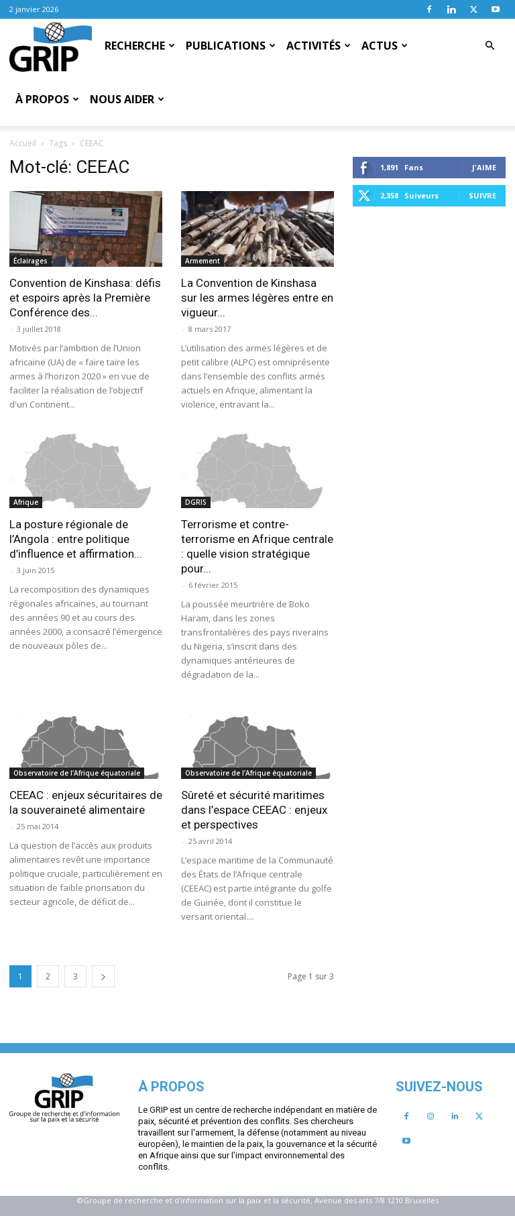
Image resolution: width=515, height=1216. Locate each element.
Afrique (25, 502)
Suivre (482, 195)
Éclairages (30, 260)
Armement (202, 260)
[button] (489, 45)
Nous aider (127, 99)
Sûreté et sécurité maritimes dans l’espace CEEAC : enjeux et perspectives (254, 809)
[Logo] (50, 46)
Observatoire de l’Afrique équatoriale (76, 773)
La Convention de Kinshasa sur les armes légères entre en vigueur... (257, 297)
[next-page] (103, 976)
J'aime (484, 167)
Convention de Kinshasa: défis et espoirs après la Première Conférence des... (85, 297)
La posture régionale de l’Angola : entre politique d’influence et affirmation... (75, 539)
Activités (318, 45)
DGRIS (196, 502)
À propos (47, 99)
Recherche (140, 45)
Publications (231, 45)
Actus (384, 45)
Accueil (22, 143)
